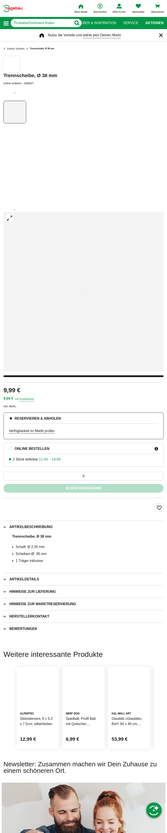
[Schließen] (161, 35)
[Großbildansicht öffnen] (83, 292)
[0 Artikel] (83, 476)
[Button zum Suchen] (75, 23)
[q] (41, 23)
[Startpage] (12, 8)
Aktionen (154, 23)
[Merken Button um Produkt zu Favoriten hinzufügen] (159, 507)
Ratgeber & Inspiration (93, 23)
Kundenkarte (26, 399)
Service (130, 23)
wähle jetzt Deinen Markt (102, 35)
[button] (6, 23)
